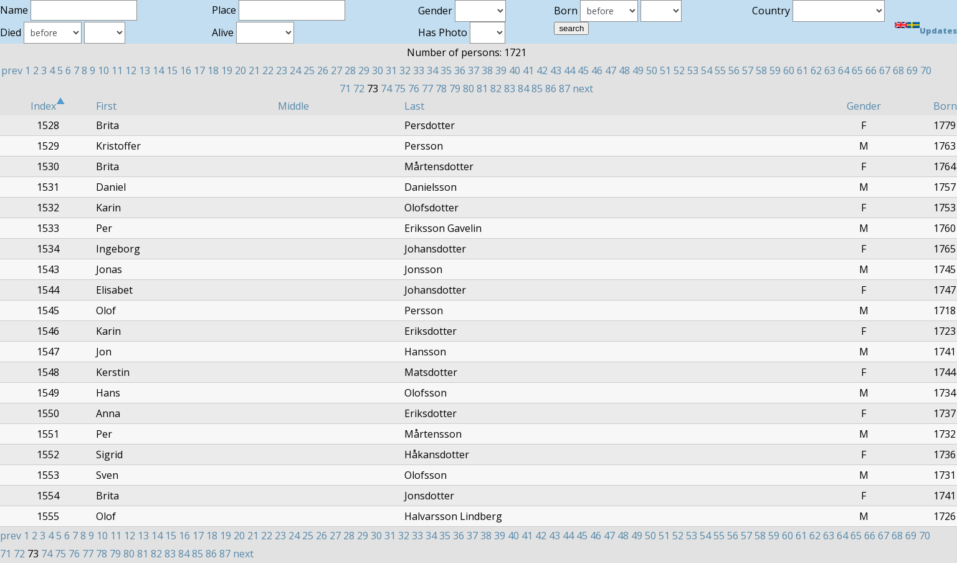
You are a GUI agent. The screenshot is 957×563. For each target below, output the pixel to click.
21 (254, 70)
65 (857, 70)
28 (350, 70)
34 (432, 70)
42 (542, 70)
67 (884, 70)
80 (468, 88)
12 (130, 70)
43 (555, 70)
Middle (293, 106)
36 (459, 70)
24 (295, 70)
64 (843, 70)
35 (446, 70)
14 (158, 70)
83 (509, 88)
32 (405, 70)
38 (487, 70)
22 (268, 70)
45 (583, 70)
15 (172, 70)
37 (473, 70)
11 (117, 70)
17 (199, 70)
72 (358, 88)
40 (514, 70)
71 (345, 88)
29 (363, 70)
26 (322, 70)
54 (706, 70)
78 (441, 88)
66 (871, 70)
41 (528, 70)
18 (213, 70)
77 (427, 88)
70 (925, 70)
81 (482, 88)
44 (569, 70)
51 (665, 70)
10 (103, 70)
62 (816, 70)
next (583, 88)
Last (414, 106)
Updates (938, 30)
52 (679, 70)
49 (638, 70)
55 (720, 70)
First (106, 106)
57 (747, 70)
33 (418, 70)
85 (537, 88)
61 (802, 70)
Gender (864, 106)
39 (501, 70)
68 (898, 70)
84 (523, 88)
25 (309, 70)
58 (761, 70)
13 (144, 70)
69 (912, 70)
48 (624, 70)
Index (48, 106)
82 (496, 88)
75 (400, 88)
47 (610, 70)
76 (413, 88)
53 (692, 70)
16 (185, 70)
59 (775, 70)
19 (226, 70)
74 (386, 88)
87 (564, 88)
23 (281, 70)
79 (454, 88)
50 (651, 70)
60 (788, 70)
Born (945, 106)
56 (734, 70)
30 (377, 70)
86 (550, 88)
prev (11, 70)
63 (830, 70)
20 (240, 70)
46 (596, 70)
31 (391, 70)
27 (336, 70)
